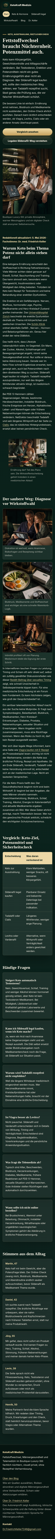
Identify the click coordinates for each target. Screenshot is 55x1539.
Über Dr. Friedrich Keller (16, 1500)
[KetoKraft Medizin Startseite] (17, 5)
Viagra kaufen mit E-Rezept (34, 749)
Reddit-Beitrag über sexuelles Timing (30, 679)
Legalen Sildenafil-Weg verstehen (27, 140)
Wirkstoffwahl (11, 20)
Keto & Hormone (20, 14)
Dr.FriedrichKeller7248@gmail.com (22, 1529)
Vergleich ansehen (27, 131)
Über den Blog (10, 1478)
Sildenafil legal (38, 14)
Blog (23, 20)
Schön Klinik (38, 324)
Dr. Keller (33, 20)
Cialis (6, 424)
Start (6, 14)
